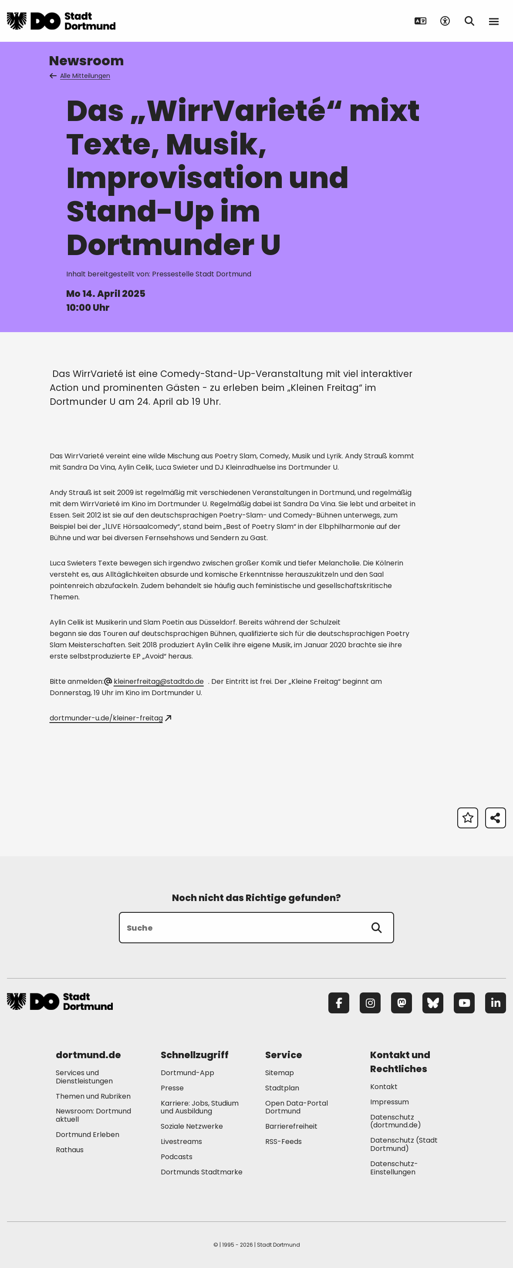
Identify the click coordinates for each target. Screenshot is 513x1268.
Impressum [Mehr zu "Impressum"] (389, 1102)
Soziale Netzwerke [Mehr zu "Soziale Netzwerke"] (192, 1126)
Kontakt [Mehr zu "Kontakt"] (384, 1087)
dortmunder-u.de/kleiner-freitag (110, 718)
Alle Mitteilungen (81, 75)
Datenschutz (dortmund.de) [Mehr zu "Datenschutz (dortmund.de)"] (395, 1121)
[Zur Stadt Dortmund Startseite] (61, 21)
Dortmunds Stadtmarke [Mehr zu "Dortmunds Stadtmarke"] (202, 1172)
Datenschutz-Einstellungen (394, 1168)
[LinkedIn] (495, 1002)
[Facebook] (338, 1002)
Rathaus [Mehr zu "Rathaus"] (70, 1150)
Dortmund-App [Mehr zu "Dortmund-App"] (187, 1073)
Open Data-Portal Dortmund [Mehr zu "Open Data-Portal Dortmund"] (296, 1107)
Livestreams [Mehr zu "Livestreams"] (181, 1142)
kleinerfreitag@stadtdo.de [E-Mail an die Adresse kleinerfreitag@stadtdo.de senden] (154, 681)
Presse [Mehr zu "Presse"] (172, 1088)
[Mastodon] (401, 1002)
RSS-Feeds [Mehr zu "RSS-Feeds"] (283, 1142)
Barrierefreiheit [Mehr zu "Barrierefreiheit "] (291, 1126)
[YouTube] (464, 1002)
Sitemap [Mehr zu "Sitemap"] (279, 1073)
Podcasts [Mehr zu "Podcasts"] (176, 1157)
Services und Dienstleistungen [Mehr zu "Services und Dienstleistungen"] (84, 1077)
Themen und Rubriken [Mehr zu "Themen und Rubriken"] (93, 1096)
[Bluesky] (432, 1002)
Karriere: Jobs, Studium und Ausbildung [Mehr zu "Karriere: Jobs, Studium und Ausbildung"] (200, 1107)
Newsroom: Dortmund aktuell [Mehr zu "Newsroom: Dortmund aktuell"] (93, 1115)
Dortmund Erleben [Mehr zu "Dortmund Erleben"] (87, 1135)
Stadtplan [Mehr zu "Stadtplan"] (282, 1088)
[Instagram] (370, 1002)
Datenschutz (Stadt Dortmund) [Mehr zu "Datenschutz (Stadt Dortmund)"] (404, 1144)
